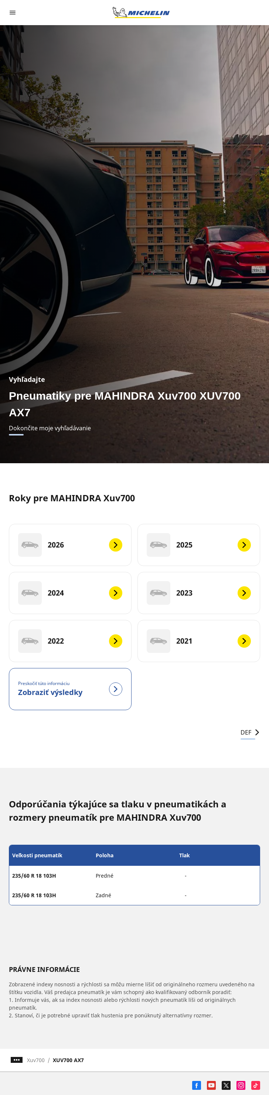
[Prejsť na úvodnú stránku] (141, 12)
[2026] (70, 545)
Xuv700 (36, 1060)
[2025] (198, 545)
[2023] (198, 593)
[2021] (198, 641)
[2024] (70, 593)
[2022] (70, 641)
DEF (250, 732)
